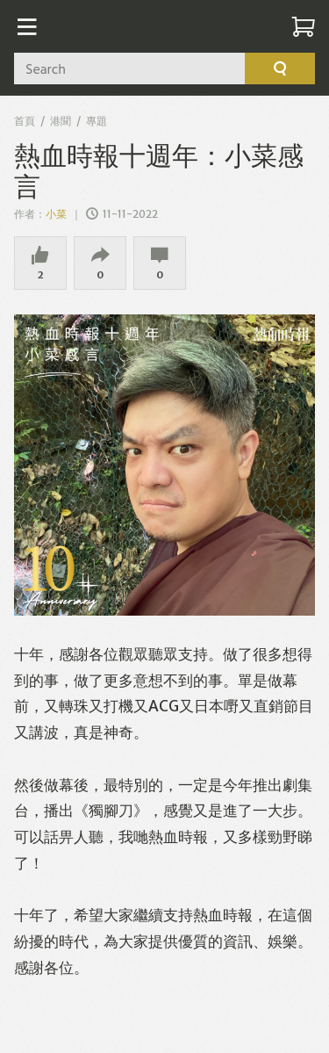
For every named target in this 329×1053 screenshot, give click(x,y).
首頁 (24, 120)
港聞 (60, 120)
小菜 (57, 213)
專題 (96, 120)
